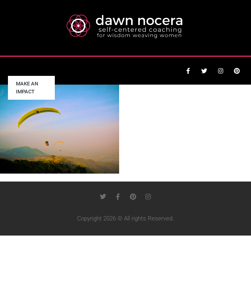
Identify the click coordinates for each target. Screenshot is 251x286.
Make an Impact (27, 88)
